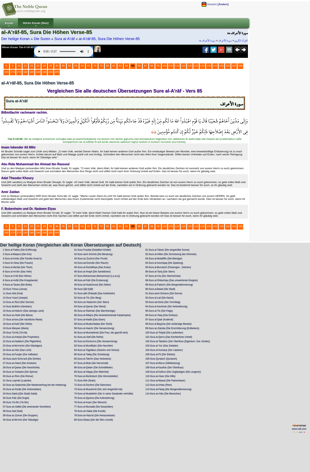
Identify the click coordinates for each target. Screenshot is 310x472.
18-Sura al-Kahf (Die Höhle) (17, 323)
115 (183, 65)
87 (145, 65)
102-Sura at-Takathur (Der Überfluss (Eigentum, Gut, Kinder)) (177, 341)
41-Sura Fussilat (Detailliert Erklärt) (92, 249)
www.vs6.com (299, 428)
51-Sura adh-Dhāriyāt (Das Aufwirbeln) (94, 293)
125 (196, 65)
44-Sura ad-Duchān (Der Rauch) (91, 262)
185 (31, 72)
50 (69, 65)
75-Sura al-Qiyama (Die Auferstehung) (94, 398)
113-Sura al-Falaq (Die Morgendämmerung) (168, 389)
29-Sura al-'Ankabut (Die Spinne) (20, 371)
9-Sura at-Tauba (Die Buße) (17, 284)
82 (113, 65)
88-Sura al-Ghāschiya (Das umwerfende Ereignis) (171, 280)
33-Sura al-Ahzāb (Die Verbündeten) (22, 389)
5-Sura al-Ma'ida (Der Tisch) (17, 267)
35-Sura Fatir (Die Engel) (16, 398)
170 (12, 72)
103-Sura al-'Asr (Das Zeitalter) (161, 345)
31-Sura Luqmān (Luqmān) (17, 380)
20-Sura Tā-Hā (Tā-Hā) (15, 332)
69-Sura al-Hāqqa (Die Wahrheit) (91, 371)
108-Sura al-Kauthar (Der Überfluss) (164, 367)
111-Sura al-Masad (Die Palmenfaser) (165, 380)
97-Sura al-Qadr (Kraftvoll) (159, 319)
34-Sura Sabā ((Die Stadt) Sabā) (20, 393)
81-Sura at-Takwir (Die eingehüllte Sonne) (167, 249)
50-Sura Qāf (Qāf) (83, 289)
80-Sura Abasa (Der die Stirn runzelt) (93, 419)
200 (50, 72)
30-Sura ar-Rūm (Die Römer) (18, 376)
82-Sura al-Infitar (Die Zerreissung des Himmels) (170, 254)
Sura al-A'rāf (64, 39)
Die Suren (42, 39)
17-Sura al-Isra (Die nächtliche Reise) (22, 319)
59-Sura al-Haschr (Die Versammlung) (94, 328)
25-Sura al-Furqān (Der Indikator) (20, 354)
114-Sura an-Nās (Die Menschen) (163, 393)
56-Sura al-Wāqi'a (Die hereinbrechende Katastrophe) (102, 315)
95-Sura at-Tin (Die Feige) (159, 310)
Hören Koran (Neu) (35, 24)
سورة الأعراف (225, 40)
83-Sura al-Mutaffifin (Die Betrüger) (163, 258)
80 (107, 65)
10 (19, 65)
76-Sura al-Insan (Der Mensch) (90, 402)
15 (25, 65)
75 (101, 65)
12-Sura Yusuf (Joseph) (15, 297)
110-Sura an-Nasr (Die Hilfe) (160, 376)
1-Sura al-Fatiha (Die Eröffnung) (20, 249)
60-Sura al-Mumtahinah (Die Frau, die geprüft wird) (101, 332)
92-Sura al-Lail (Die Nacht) (159, 297)
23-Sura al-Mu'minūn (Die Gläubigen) (22, 345)
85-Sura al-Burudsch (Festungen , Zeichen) (168, 267)
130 (202, 65)
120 (190, 65)
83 (120, 65)
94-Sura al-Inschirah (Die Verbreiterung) (166, 306)
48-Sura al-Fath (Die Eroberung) (91, 280)
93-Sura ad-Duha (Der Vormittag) (162, 302)
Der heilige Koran (15, 39)
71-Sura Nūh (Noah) (84, 380)
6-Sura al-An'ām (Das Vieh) (17, 271)
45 (63, 65)
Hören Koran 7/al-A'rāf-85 (18, 47)
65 (88, 65)
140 (215, 65)
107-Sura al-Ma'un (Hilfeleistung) (162, 363)
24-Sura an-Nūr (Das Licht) (17, 350)
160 (240, 65)
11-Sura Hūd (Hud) (13, 293)
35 (50, 65)
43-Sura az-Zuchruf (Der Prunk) (91, 258)
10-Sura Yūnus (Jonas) (15, 289)
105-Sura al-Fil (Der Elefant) (160, 354)
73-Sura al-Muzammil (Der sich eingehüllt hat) (98, 389)
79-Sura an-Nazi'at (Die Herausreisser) (94, 415)
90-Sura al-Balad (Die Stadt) (160, 289)
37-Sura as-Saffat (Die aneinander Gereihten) (27, 406)
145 (221, 65)
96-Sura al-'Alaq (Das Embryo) (161, 315)
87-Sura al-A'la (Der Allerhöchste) (163, 276)
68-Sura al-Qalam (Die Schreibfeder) (93, 367)
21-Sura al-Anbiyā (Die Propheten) (21, 337)
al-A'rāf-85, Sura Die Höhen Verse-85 (109, 39)
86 (139, 65)
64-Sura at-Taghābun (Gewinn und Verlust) (96, 350)
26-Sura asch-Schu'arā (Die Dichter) (22, 358)
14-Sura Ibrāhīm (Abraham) (17, 306)
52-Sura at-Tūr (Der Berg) (87, 297)
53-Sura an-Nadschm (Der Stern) (91, 302)
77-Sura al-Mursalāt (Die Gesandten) (93, 406)
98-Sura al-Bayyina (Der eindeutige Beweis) (168, 323)
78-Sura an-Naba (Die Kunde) (90, 411)
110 (177, 65)
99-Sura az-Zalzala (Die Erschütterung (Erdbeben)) (172, 328)
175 (19, 72)
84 (126, 65)
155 (234, 65)
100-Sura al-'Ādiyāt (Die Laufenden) (164, 332)
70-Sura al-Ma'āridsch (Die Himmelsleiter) (96, 376)
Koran (9, 24)
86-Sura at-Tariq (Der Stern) (160, 271)
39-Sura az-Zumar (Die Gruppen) (20, 415)
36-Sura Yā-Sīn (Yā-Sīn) (16, 402)
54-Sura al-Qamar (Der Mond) (90, 306)
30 (44, 65)
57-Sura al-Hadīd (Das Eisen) (89, 319)
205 (57, 72)
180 (25, 72)
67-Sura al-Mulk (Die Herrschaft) (91, 363)
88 (151, 65)
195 (44, 72)
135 (209, 65)
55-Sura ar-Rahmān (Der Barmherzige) (94, 310)
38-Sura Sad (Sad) (13, 411)
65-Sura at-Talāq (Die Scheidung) (91, 354)
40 (57, 65)
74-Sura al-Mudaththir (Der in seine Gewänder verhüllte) (103, 393)
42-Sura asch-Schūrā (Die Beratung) (93, 254)
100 (164, 65)
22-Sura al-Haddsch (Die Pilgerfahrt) (22, 341)
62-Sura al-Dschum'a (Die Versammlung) (95, 341)
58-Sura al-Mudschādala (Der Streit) (93, 323)
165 (6, 72)
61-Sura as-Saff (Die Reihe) (88, 337)
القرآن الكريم (241, 40)
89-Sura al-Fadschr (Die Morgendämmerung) (169, 284)
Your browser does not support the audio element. (63, 51)
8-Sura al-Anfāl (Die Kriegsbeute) (20, 280)
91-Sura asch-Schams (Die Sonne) (163, 293)
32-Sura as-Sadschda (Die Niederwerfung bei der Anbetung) (34, 384)
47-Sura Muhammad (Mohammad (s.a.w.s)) (97, 276)
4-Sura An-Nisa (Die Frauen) (18, 262)
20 (31, 65)
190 (38, 72)
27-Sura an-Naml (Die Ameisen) (19, 363)
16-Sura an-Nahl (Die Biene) (18, 315)
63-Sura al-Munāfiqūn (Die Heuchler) (93, 345)
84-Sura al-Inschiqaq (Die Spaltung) (164, 262)
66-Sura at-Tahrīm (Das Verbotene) (92, 358)
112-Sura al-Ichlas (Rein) (158, 384)
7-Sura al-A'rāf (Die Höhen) (17, 276)
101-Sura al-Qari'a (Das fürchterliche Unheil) (168, 337)
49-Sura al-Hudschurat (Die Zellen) (92, 284)
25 (38, 65)
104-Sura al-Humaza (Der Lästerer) (164, 350)
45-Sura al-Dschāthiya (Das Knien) (92, 267)
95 (158, 65)
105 (171, 65)
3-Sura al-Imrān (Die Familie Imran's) (22, 258)
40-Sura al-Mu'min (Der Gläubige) (20, 419)
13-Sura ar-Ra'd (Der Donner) (18, 302)
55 (76, 65)
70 (95, 65)
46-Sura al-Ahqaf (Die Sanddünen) (92, 271)
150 (228, 65)
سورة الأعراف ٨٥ (207, 40)
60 (82, 65)
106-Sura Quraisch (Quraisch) (161, 358)
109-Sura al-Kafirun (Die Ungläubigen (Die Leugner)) (173, 371)
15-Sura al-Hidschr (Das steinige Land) (23, 310)
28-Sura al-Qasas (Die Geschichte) (21, 367)
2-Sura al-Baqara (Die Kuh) (17, 254)
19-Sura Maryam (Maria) (16, 328)
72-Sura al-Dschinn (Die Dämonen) (92, 384)
